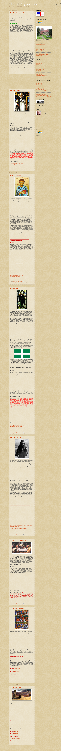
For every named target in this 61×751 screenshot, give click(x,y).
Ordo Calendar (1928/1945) (40, 45)
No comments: (20, 281)
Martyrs (28, 282)
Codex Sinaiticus (38, 65)
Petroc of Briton (14, 288)
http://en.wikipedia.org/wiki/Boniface (15, 276)
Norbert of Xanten (15, 90)
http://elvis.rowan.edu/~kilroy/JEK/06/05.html (16, 275)
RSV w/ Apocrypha (39, 74)
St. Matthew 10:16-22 (17, 518)
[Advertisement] (22, 81)
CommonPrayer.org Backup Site (40, 56)
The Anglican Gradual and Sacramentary (42, 95)
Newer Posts (11, 747)
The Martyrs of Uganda (17, 608)
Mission (30, 282)
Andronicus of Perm (16, 437)
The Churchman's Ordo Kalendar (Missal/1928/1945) (43, 96)
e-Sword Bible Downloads (39, 68)
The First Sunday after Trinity (18, 13)
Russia (20, 535)
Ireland (18, 433)
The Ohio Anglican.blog (23, 4)
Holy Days (21, 604)
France (20, 282)
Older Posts (32, 747)
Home (22, 747)
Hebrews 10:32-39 (17, 668)
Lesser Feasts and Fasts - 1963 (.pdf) (41, 94)
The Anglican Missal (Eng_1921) (40, 88)
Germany (23, 282)
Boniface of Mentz (15, 175)
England (16, 282)
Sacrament (27, 604)
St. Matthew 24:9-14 (17, 671)
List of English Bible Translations (40, 70)
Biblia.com (37, 64)
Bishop (13, 282)
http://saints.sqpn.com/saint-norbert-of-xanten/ (16, 164)
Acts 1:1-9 (15, 253)
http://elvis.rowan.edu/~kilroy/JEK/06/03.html (16, 676)
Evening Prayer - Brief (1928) (40, 50)
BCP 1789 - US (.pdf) (39, 84)
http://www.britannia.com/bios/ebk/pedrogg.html (17, 425)
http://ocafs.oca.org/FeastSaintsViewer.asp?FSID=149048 (18, 528)
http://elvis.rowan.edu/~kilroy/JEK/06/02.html (16, 738)
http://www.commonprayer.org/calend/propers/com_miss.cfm (19, 274)
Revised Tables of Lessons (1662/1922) (41, 44)
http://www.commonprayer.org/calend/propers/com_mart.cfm (18, 273)
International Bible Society (40, 69)
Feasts (18, 282)
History (25, 282)
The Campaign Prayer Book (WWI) (41, 90)
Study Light (38, 76)
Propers (15, 283)
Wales (27, 433)
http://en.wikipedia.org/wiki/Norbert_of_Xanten (16, 163)
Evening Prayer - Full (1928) (40, 49)
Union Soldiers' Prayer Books (40, 89)
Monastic (20, 433)
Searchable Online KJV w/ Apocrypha (41, 75)
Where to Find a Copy (39, 55)
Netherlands (12, 283)
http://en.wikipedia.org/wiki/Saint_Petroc (16, 426)
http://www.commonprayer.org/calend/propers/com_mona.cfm (19, 424)
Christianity (13, 604)
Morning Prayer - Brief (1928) (40, 48)
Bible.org (37, 62)
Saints (17, 283)
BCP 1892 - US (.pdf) (39, 83)
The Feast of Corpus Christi (18, 540)
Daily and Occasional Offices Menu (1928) (42, 54)
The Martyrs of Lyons (16, 687)
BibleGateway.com (39, 63)
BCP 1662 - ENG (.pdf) (39, 85)
